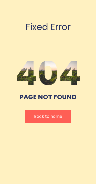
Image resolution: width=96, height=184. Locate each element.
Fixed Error (48, 27)
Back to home (48, 116)
